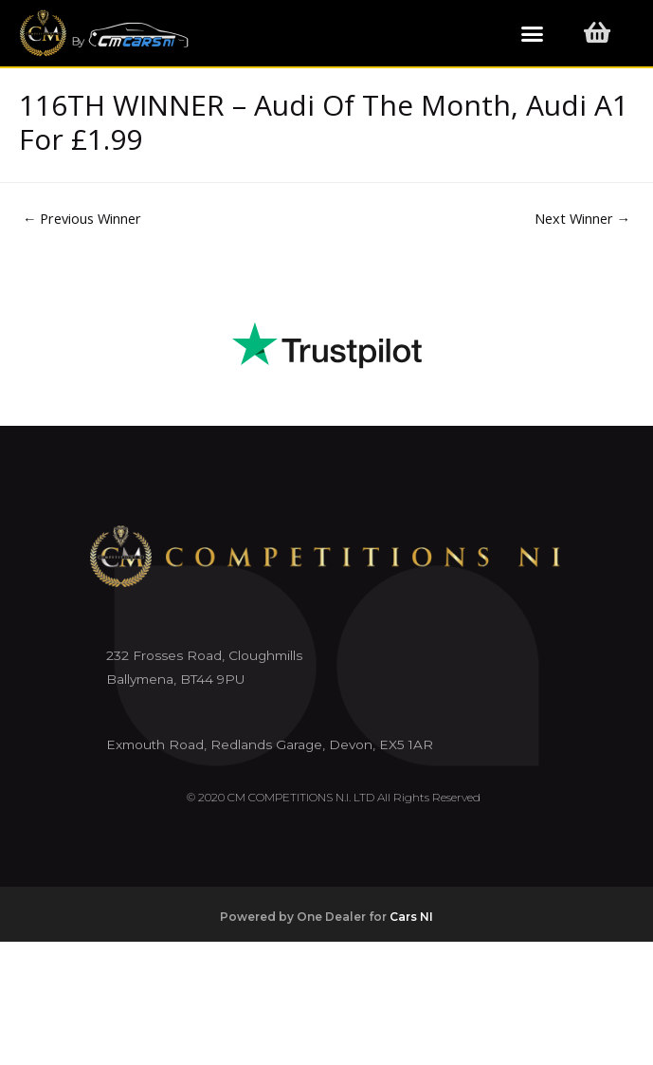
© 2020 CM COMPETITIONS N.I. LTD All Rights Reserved (334, 797)
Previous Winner (82, 218)
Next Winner (583, 218)
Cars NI (411, 916)
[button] (533, 33)
